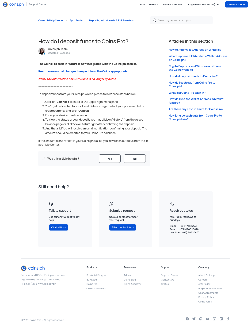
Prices (127, 275)
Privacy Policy (206, 297)
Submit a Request (173, 4)
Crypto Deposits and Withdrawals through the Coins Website (196, 68)
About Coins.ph (207, 275)
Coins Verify (205, 301)
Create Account (236, 4)
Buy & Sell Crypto (96, 275)
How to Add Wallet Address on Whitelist (195, 50)
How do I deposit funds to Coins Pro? (193, 76)
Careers (202, 279)
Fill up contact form (123, 227)
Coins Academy (132, 284)
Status (165, 284)
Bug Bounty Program (210, 288)
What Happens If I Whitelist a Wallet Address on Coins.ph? (198, 58)
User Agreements (208, 292)
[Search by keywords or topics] (181, 20)
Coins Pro (91, 284)
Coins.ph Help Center (50, 20)
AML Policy (204, 284)
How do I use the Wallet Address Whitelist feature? (196, 101)
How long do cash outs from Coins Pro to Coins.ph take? (195, 117)
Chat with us (58, 227)
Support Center (38, 4)
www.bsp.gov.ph (47, 283)
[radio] (110, 158)
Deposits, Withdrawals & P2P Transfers (111, 20)
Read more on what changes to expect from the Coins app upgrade (83, 71)
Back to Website (149, 4)
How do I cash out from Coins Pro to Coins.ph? (192, 84)
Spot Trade (76, 20)
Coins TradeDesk (96, 288)
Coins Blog (130, 279)
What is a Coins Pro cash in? (187, 93)
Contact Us (167, 279)
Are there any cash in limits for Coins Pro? (196, 109)
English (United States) (202, 4)
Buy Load (91, 279)
